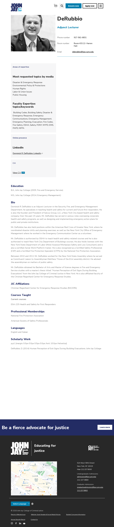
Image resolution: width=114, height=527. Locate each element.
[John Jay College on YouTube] (24, 523)
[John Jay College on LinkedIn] (20, 523)
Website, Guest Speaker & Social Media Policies (46, 514)
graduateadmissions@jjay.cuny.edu (90, 487)
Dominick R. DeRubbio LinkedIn (28, 161)
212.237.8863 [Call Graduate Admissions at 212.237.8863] (82, 490)
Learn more (105, 427)
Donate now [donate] (73, 6)
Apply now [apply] (89, 6)
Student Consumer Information (75, 514)
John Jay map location (34, 478)
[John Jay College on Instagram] (12, 523)
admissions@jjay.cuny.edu (86, 477)
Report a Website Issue (18, 514)
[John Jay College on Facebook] (16, 523)
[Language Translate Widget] (20, 504)
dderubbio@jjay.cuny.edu (83, 60)
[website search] (61, 5)
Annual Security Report (18, 519)
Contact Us (34, 519)
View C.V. (19, 180)
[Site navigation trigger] (100, 5)
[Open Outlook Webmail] (55, 5)
